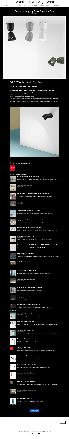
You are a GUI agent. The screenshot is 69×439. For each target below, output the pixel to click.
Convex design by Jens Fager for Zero (25, 321)
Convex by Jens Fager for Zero (23, 338)
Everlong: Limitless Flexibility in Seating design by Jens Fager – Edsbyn (33, 193)
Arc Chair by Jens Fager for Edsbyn (25, 261)
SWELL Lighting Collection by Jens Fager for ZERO (28, 176)
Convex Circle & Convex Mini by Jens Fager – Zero (28, 296)
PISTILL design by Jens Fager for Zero (25, 372)
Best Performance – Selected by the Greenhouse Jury (28, 304)
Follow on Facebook (34, 410)
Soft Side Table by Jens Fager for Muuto (25, 236)
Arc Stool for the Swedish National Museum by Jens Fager (29, 287)
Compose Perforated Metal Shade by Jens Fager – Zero (29, 227)
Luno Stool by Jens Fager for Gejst (24, 184)
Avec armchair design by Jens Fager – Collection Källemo (29, 219)
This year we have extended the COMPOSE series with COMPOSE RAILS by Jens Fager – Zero (37, 244)
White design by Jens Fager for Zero (25, 330)
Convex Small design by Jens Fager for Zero (26, 364)
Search (63, 422)
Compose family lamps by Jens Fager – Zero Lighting (28, 210)
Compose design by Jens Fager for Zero (26, 278)
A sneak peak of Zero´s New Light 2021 (25, 253)
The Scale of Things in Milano (23, 347)
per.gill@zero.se (26, 163)
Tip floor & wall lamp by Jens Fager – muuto (26, 270)
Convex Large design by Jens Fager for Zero (26, 313)
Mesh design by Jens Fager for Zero (25, 398)
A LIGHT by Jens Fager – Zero (23, 202)
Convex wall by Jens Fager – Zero (24, 355)
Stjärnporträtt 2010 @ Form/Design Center (26, 381)
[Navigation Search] (63, 5)
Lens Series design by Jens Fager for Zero (26, 390)
